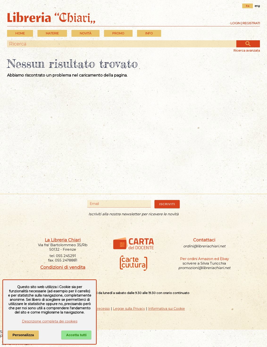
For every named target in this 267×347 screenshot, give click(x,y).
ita (247, 6)
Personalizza (23, 335)
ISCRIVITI (167, 204)
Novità (85, 33)
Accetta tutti (76, 335)
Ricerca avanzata (247, 50)
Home (20, 33)
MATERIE (52, 33)
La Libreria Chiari (63, 240)
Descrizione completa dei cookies (49, 321)
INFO (149, 33)
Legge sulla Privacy (129, 308)
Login (235, 23)
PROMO (118, 33)
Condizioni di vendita (62, 267)
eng (257, 6)
